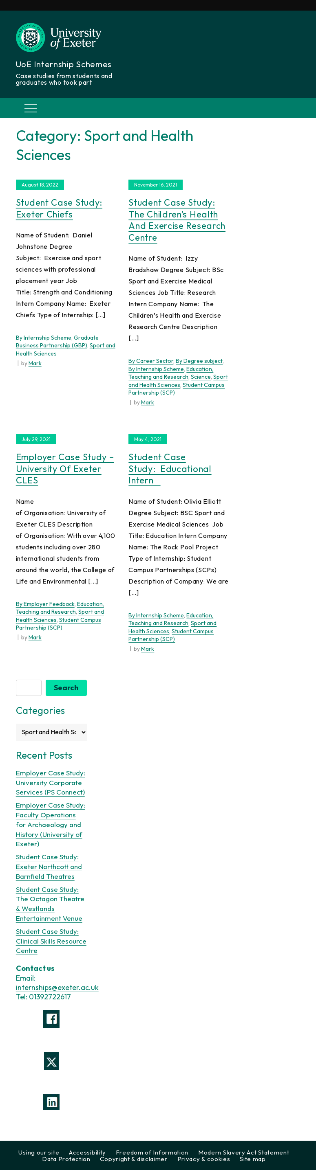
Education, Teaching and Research (170, 373)
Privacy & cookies (203, 1159)
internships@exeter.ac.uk (57, 987)
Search (66, 687)
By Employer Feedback (45, 604)
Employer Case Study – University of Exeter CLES (65, 468)
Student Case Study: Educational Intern (169, 468)
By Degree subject (199, 360)
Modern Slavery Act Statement (243, 1152)
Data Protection (66, 1159)
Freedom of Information (152, 1152)
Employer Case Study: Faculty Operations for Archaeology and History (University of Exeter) (50, 824)
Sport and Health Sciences (178, 381)
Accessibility (87, 1152)
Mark (35, 363)
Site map (253, 1159)
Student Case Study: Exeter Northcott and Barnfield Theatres (49, 866)
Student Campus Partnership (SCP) (58, 624)
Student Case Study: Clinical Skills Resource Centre (51, 941)
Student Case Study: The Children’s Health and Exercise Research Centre (176, 220)
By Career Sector (150, 360)
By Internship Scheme (43, 337)
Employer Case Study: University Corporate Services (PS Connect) (50, 782)
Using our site (38, 1152)
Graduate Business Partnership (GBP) (57, 341)
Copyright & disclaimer (133, 1159)
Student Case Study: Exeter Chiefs (59, 208)
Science (201, 376)
